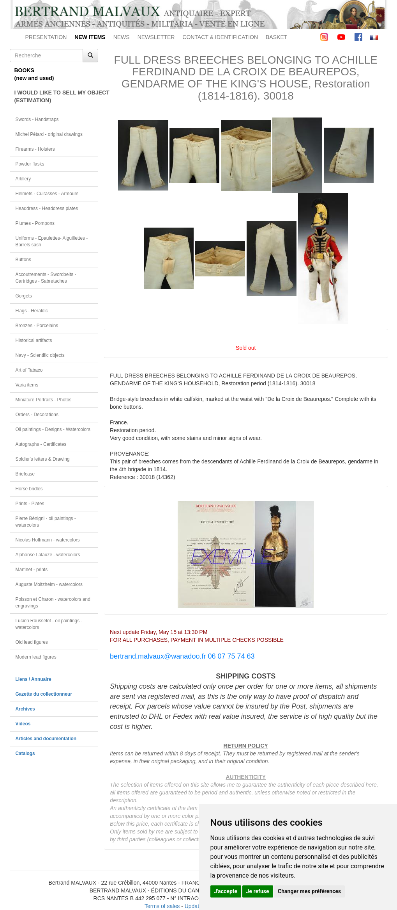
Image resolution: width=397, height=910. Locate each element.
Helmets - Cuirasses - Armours (47, 193)
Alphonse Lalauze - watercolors (48, 554)
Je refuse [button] (257, 891)
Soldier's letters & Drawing (43, 459)
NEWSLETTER (156, 37)
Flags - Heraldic (32, 310)
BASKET (276, 37)
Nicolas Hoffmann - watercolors (48, 540)
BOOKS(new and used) (34, 74)
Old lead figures (32, 642)
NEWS (121, 37)
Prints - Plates (30, 503)
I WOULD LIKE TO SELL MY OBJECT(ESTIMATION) (56, 96)
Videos (23, 724)
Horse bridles (29, 489)
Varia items (27, 385)
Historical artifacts (34, 340)
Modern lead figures (36, 657)
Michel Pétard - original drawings (49, 134)
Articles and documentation (46, 738)
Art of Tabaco (29, 370)
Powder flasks (30, 164)
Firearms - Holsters (35, 149)
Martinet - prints (32, 569)
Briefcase (25, 474)
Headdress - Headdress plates (47, 208)
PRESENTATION (46, 37)
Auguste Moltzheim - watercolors (49, 584)
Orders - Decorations (37, 414)
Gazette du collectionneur (44, 694)
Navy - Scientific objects (40, 355)
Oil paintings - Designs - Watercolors (53, 429)
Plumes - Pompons (35, 223)
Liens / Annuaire (33, 679)
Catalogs (25, 753)
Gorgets (24, 296)
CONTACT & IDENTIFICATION (220, 37)
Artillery (23, 179)
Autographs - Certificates (41, 444)
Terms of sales (162, 906)
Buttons (23, 259)
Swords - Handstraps (37, 119)
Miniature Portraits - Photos (44, 399)
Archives (25, 709)
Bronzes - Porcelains (37, 325)
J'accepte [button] (226, 891)
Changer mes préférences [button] (309, 891)
